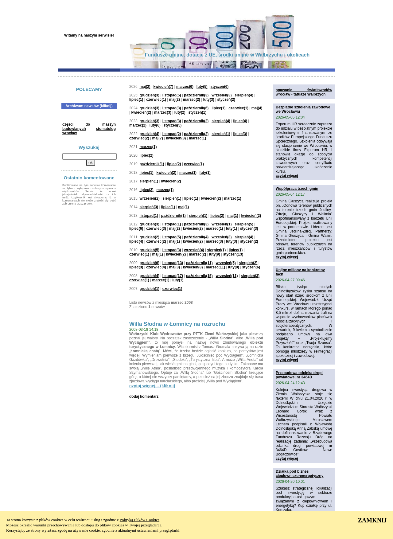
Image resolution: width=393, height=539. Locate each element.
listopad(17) (172, 276)
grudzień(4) (149, 134)
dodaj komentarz (143, 396)
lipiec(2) (146, 155)
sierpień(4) (244, 95)
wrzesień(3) (222, 95)
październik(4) (196, 237)
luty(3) (208, 99)
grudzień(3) (149, 95)
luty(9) (214, 254)
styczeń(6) (220, 86)
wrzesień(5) (225, 263)
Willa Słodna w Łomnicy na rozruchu (177, 324)
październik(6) (196, 108)
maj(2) (144, 86)
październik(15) (199, 276)
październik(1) (151, 164)
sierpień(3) (148, 207)
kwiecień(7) (163, 86)
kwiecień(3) (176, 138)
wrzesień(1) (222, 224)
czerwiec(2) (139, 138)
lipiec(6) (136, 228)
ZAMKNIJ (372, 520)
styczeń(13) (233, 254)
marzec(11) (215, 267)
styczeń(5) (173, 125)
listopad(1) (148, 215)
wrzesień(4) (194, 250)
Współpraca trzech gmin (297, 188)
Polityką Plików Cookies (139, 520)
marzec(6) (184, 86)
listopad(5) (171, 95)
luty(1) (205, 172)
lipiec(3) (240, 134)
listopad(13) (172, 263)
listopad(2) (171, 134)
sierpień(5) (244, 224)
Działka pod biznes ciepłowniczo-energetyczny (299, 473)
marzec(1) (197, 138)
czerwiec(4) (156, 267)
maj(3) (174, 267)
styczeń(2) (226, 99)
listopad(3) (171, 108)
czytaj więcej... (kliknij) (152, 385)
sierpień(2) (248, 263)
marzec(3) (162, 112)
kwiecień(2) (141, 112)
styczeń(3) (249, 228)
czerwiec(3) (156, 228)
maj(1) (183, 207)
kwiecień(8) (193, 267)
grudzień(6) (149, 263)
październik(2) (196, 121)
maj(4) (256, 108)
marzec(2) (191, 99)
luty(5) (202, 86)
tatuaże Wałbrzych (309, 94)
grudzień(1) (149, 289)
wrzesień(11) (227, 276)
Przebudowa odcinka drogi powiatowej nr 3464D (299, 375)
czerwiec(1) (156, 99)
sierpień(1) (221, 134)
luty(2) (179, 112)
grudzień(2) (149, 237)
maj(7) (157, 138)
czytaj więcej (287, 176)
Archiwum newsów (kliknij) (88, 106)
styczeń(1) (198, 112)
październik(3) (196, 95)
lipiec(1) (136, 99)
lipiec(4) (240, 121)
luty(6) (155, 125)
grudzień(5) (149, 250)
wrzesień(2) (149, 198)
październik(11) (199, 263)
